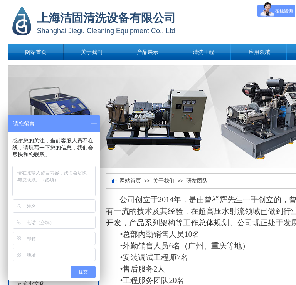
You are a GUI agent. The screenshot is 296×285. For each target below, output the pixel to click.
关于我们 (92, 52)
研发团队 (197, 181)
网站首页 (36, 52)
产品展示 (147, 52)
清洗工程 (203, 52)
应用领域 (259, 52)
